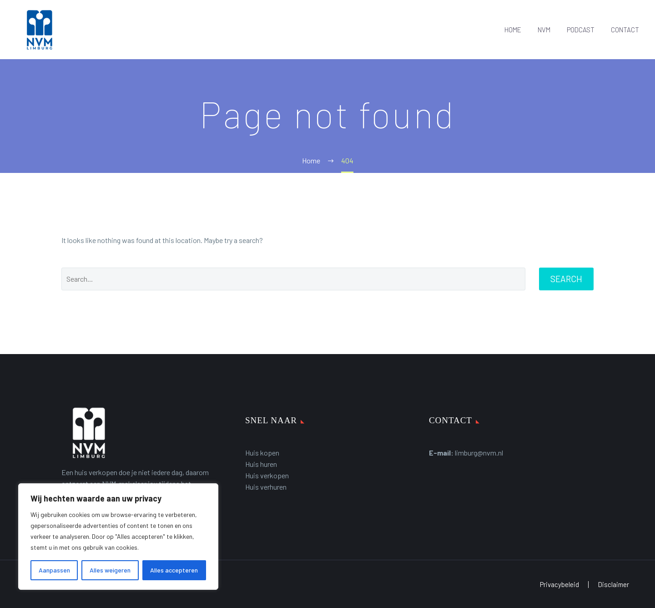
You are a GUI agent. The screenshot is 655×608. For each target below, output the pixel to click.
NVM (544, 29)
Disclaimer (613, 584)
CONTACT (625, 29)
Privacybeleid (559, 584)
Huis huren (261, 464)
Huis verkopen (267, 475)
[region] (118, 536)
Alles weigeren (110, 570)
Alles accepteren (174, 570)
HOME (512, 29)
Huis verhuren (266, 486)
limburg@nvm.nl (479, 452)
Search (566, 279)
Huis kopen (262, 452)
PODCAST (581, 29)
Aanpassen (54, 570)
